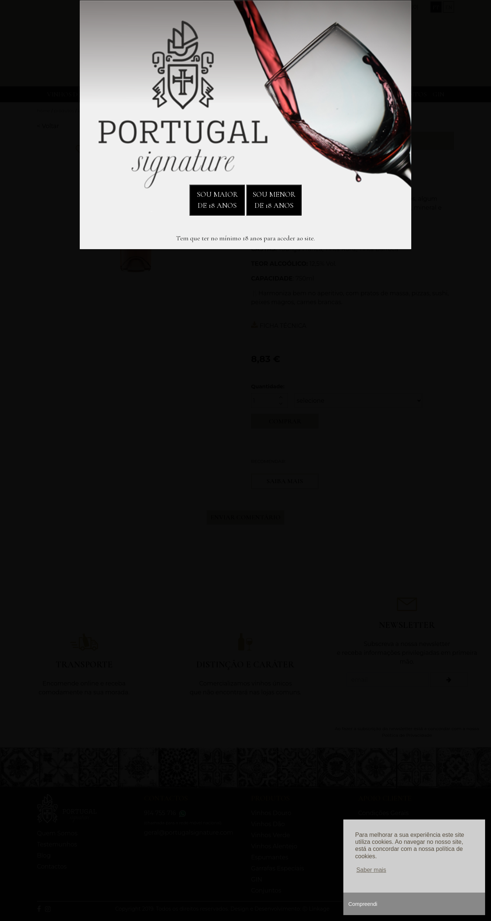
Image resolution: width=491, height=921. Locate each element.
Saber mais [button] (371, 870)
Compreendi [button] (362, 904)
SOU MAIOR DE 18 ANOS (217, 200)
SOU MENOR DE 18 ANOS (274, 200)
